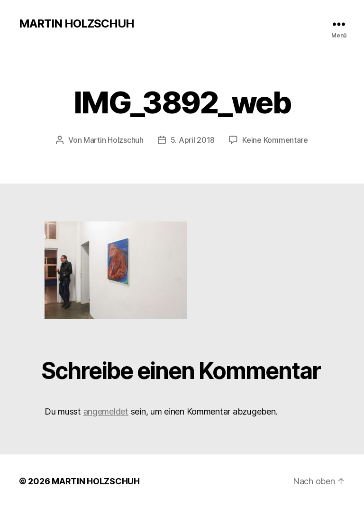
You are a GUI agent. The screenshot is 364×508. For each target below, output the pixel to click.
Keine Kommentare (275, 140)
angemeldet (105, 411)
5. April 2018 (193, 140)
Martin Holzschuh (113, 140)
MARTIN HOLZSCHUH (76, 23)
